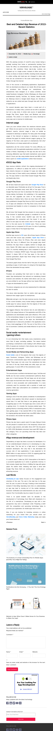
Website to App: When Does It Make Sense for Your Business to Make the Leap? (25, 617)
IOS (22, 235)
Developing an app (12, 479)
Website (35, 652)
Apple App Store (38, 237)
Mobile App (28, 20)
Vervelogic (36, 54)
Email (21, 652)
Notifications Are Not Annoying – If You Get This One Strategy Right (26, 588)
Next (43, 522)
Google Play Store (37, 185)
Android (27, 224)
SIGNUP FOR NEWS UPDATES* (20, 713)
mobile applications (23, 159)
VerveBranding (10, 517)
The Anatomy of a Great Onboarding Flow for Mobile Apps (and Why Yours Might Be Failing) (24, 558)
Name (8, 652)
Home (23, 20)
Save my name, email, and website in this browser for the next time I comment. (25, 664)
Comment (9, 634)
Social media (10, 355)
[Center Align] (27, 2)
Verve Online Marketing (26, 517)
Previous (9, 522)
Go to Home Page (46, 14)
